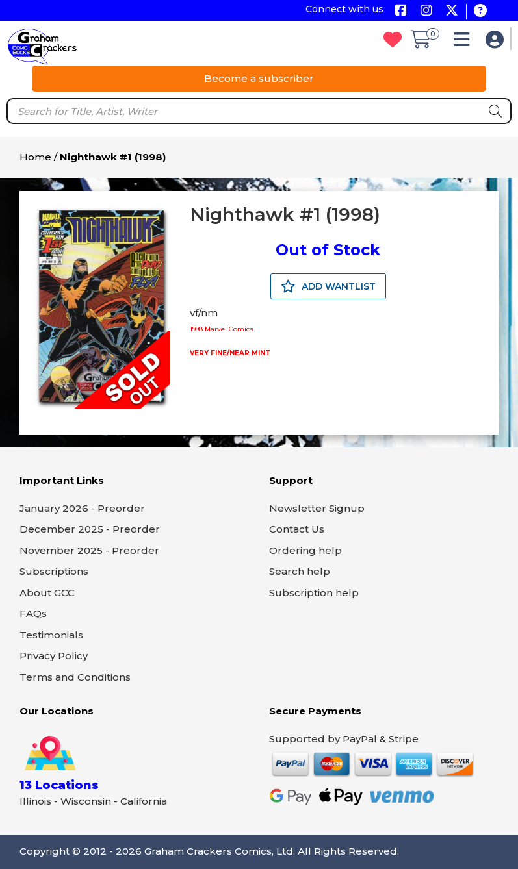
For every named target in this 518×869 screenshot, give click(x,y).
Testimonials (51, 635)
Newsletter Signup (317, 508)
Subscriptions (53, 571)
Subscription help (314, 592)
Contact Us (296, 529)
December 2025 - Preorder (89, 529)
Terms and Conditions (75, 677)
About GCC (47, 592)
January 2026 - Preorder (82, 508)
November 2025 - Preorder (89, 550)
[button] (465, 42)
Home (35, 157)
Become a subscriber (259, 78)
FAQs (33, 613)
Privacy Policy (53, 655)
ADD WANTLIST (328, 286)
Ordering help (305, 550)
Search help (299, 571)
